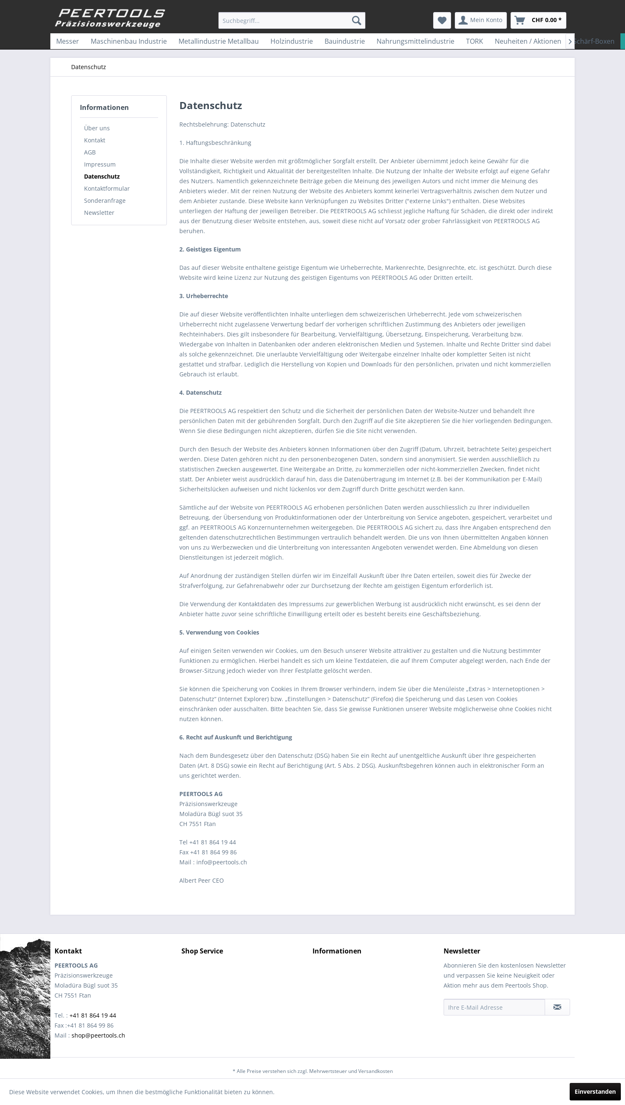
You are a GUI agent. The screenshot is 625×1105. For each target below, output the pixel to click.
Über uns (97, 128)
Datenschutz (102, 176)
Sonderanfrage (105, 200)
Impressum (100, 164)
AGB (90, 152)
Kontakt (94, 140)
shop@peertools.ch (98, 1035)
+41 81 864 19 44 (92, 1015)
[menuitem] (291, 20)
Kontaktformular (107, 188)
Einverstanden (595, 1091)
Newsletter (99, 213)
